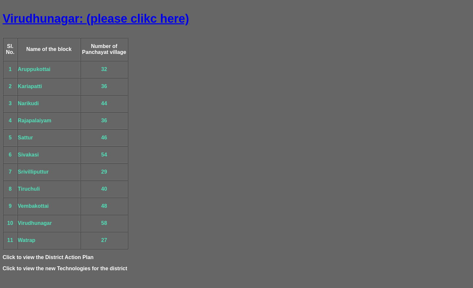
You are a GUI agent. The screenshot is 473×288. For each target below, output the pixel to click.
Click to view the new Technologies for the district (65, 268)
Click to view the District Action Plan (48, 257)
